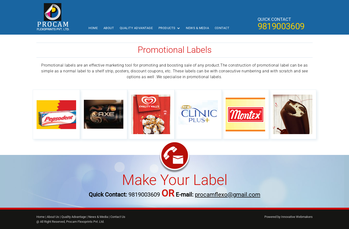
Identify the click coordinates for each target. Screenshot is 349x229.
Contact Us (117, 217)
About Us (53, 217)
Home (93, 28)
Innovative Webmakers (297, 217)
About (108, 28)
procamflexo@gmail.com (227, 194)
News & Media (197, 28)
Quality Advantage (136, 28)
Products (167, 28)
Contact (222, 28)
